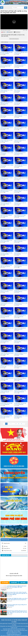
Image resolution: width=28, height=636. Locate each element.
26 (21, 420)
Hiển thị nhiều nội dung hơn (14, 35)
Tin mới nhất (14, 579)
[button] (14, 18)
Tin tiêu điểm (5, 579)
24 (15, 420)
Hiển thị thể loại (4, 38)
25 (18, 420)
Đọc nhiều (23, 579)
